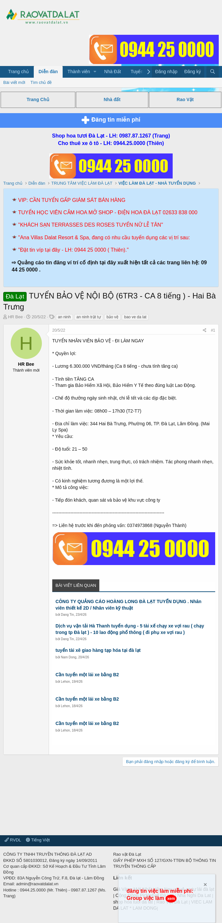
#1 (213, 330)
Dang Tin (67, 614)
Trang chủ (18, 71)
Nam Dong (69, 657)
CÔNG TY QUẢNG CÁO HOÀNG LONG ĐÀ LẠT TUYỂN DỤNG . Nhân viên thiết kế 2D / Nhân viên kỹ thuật (129, 605)
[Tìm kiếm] (212, 72)
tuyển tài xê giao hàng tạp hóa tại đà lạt (98, 650)
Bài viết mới (14, 82)
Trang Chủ (38, 99)
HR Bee (15, 316)
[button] (95, 72)
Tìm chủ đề (41, 82)
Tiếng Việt (38, 839)
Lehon (65, 681)
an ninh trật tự (89, 317)
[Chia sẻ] (205, 330)
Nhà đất (112, 99)
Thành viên (79, 71)
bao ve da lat (135, 317)
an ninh (64, 317)
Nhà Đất (112, 71)
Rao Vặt (185, 99)
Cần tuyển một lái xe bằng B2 (87, 674)
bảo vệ (112, 317)
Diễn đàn (48, 71)
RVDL (13, 839)
